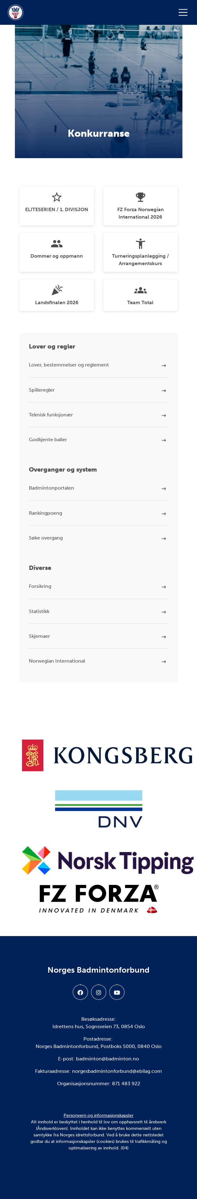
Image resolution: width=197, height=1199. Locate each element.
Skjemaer (39, 636)
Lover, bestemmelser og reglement (69, 365)
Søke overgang (46, 538)
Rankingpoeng (45, 513)
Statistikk (39, 611)
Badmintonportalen (51, 488)
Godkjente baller (48, 439)
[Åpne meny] (184, 12)
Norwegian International (57, 661)
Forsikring (40, 586)
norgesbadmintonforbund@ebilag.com (117, 1071)
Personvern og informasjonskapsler (98, 1115)
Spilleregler (42, 390)
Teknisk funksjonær (51, 415)
